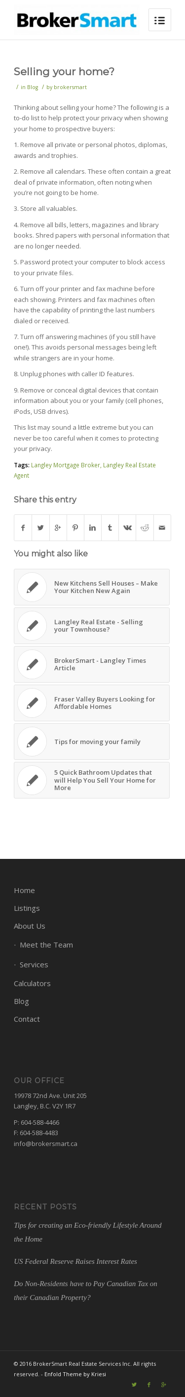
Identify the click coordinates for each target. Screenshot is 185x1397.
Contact (27, 1019)
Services (34, 964)
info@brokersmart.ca (45, 1143)
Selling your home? (64, 71)
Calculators (32, 983)
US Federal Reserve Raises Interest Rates (75, 1261)
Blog (32, 87)
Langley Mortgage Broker (65, 465)
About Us (29, 926)
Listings (27, 908)
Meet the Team (46, 944)
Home (24, 890)
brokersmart (70, 87)
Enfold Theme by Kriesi (75, 1374)
